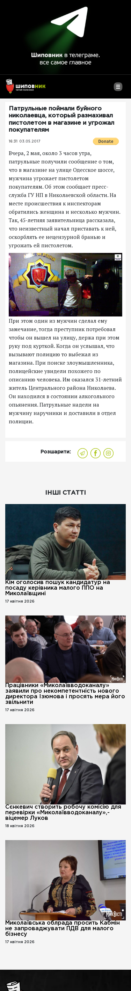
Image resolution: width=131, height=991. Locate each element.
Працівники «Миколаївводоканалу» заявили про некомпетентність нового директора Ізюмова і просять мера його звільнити (65, 694)
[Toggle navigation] (118, 89)
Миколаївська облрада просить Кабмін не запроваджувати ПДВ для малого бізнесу (62, 928)
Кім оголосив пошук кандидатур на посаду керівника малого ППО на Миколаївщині (57, 588)
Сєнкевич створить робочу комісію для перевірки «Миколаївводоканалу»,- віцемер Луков (63, 812)
